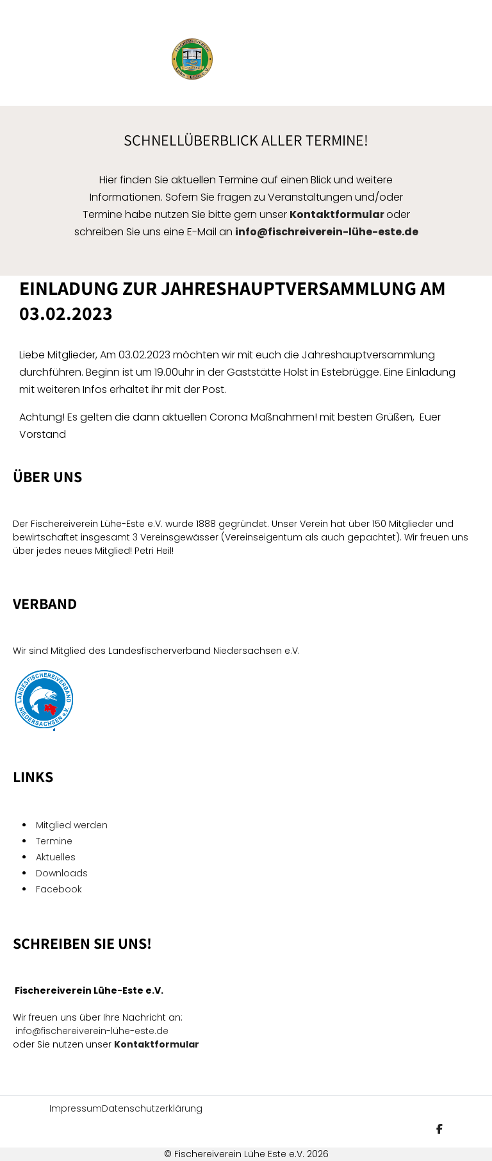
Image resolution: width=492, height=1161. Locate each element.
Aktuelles (56, 857)
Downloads (62, 873)
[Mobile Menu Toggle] (35, 59)
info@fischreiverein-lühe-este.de (326, 231)
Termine (54, 841)
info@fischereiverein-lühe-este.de (91, 1030)
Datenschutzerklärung (152, 1108)
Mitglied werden (72, 825)
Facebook (60, 889)
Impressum (75, 1108)
